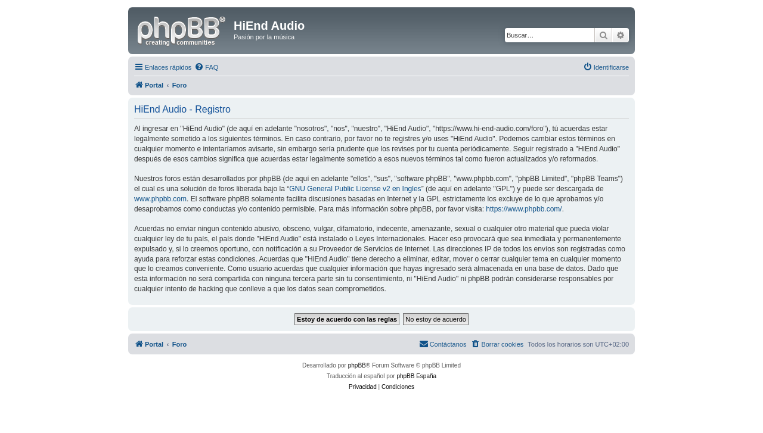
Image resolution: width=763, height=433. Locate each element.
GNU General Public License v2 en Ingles (355, 189)
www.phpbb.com (160, 199)
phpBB (357, 365)
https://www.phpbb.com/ (524, 209)
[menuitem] (206, 67)
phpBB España (416, 376)
